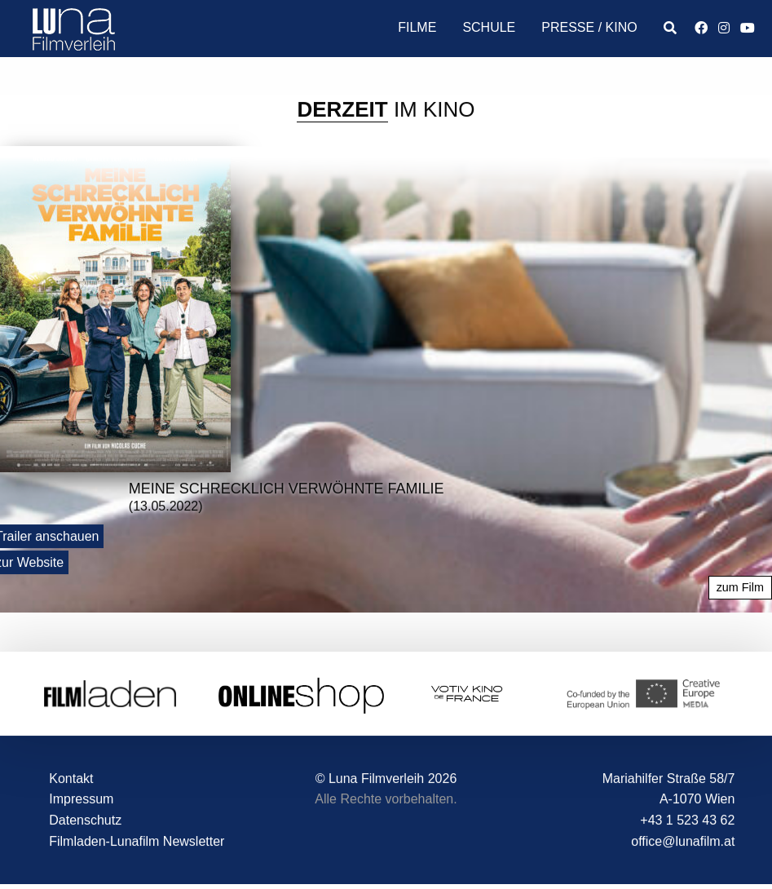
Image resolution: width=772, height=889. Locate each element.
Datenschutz (85, 821)
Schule (488, 27)
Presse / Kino (589, 27)
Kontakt (71, 778)
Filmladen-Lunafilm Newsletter (136, 841)
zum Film (740, 588)
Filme (417, 27)
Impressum (81, 800)
